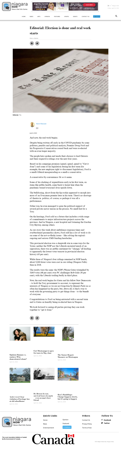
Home (45, 420)
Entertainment (48, 428)
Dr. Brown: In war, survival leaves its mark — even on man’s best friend (43, 396)
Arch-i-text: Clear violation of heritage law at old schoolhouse (20, 399)
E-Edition (67, 427)
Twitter (107, 423)
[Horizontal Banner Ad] (65, 6)
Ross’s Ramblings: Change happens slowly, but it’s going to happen (68, 396)
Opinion (65, 419)
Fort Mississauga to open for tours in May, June (44, 352)
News (45, 424)
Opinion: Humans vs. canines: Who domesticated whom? (18, 356)
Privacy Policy (87, 424)
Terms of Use (87, 428)
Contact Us (86, 420)
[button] (116, 16)
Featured (66, 423)
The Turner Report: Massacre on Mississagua (68, 356)
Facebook (108, 420)
